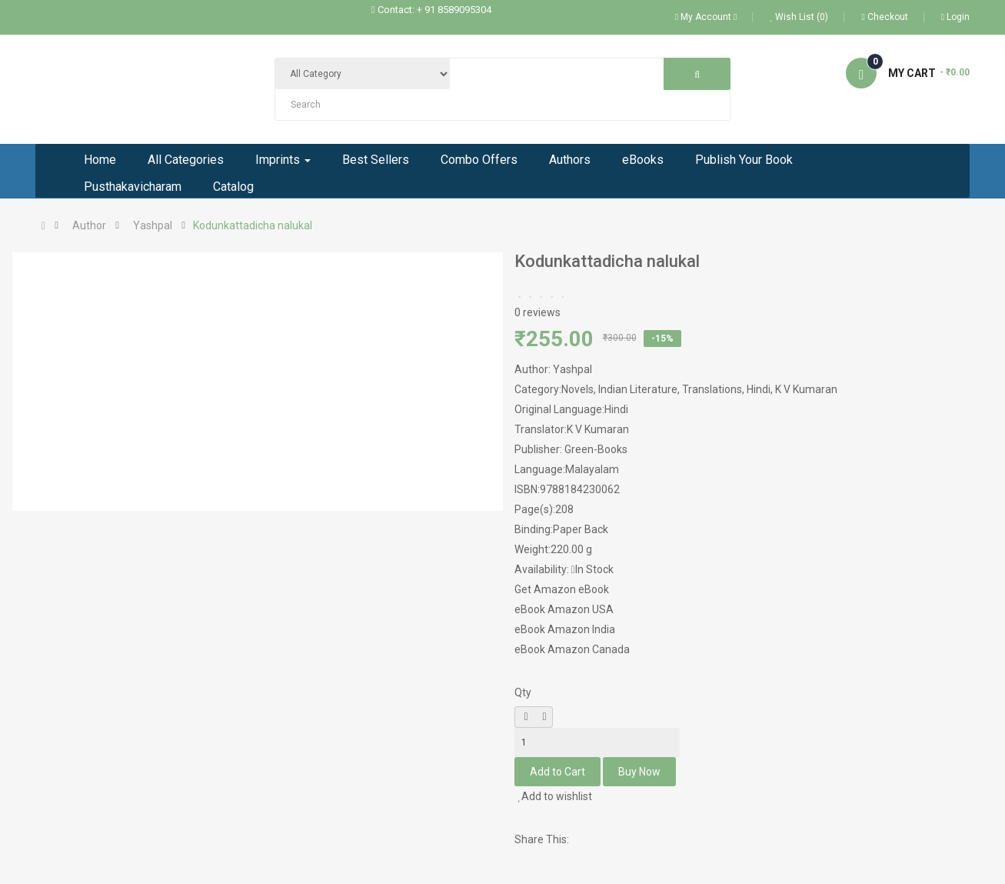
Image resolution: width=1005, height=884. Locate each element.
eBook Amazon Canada (572, 649)
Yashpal (152, 225)
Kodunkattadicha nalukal (252, 225)
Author (89, 225)
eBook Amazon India (564, 629)
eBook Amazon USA (564, 609)
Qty (522, 692)
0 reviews (537, 312)
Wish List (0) (799, 17)
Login (955, 17)
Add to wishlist (555, 796)
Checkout (884, 17)
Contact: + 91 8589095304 (434, 9)
